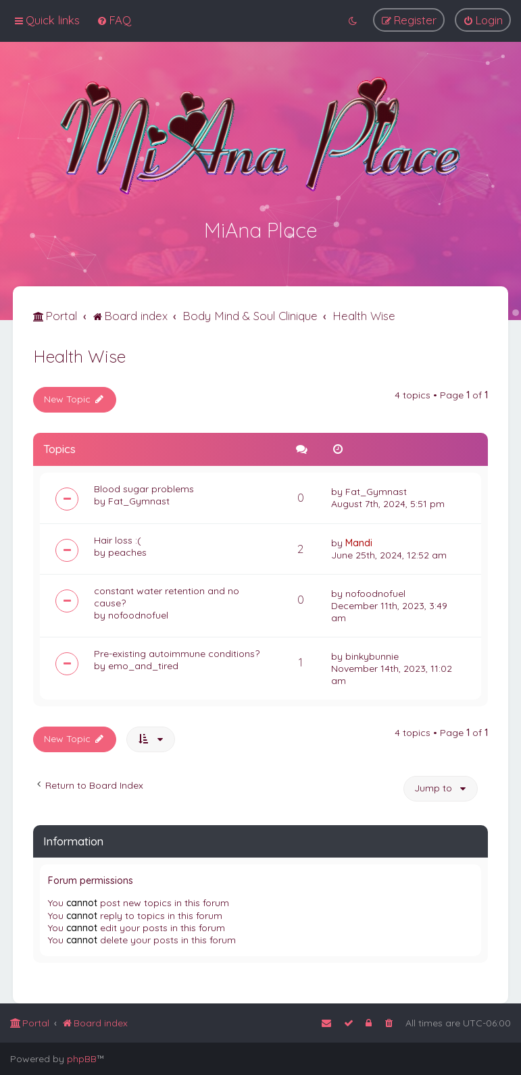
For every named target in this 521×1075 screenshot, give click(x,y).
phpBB (82, 1059)
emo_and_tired (143, 665)
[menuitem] (113, 19)
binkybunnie (372, 656)
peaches (127, 551)
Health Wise (79, 354)
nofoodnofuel (138, 614)
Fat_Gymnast (139, 500)
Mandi (358, 541)
